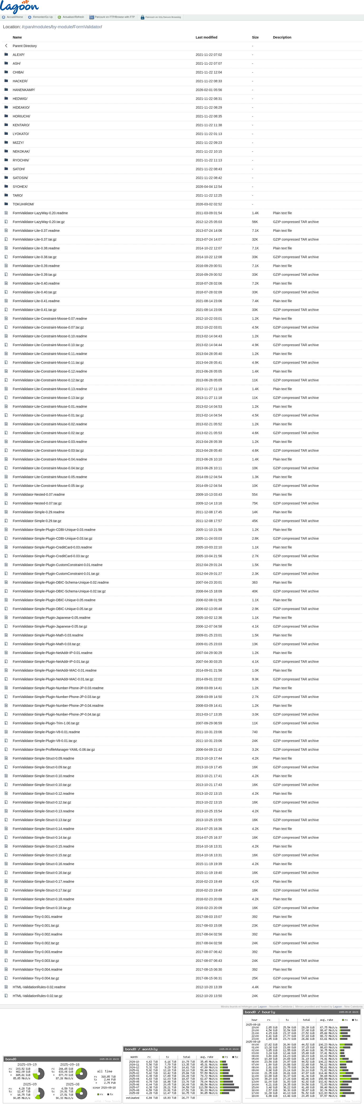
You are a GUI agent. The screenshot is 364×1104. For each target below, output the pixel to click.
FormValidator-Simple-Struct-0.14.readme (43, 829)
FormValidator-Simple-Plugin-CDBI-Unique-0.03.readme (54, 530)
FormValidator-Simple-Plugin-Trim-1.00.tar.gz (46, 723)
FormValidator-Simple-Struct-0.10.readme (43, 776)
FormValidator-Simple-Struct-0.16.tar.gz (42, 873)
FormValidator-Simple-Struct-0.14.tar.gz (42, 837)
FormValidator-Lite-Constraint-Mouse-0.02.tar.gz (48, 433)
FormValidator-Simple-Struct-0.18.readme (43, 899)
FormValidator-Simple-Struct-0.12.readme (43, 793)
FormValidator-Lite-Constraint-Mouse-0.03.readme (50, 442)
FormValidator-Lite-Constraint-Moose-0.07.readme (50, 318)
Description (282, 37)
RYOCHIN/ (21, 160)
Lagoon (262, 1006)
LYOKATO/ (21, 134)
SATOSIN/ (20, 178)
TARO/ (18, 195)
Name (17, 37)
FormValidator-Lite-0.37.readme (36, 230)
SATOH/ (19, 169)
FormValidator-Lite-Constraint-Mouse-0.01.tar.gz (48, 415)
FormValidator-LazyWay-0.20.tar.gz (39, 222)
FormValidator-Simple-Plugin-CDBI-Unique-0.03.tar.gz (52, 538)
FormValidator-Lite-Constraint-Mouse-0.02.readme (50, 424)
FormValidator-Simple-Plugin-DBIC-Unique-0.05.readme (54, 600)
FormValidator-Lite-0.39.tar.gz (35, 274)
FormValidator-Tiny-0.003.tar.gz (36, 961)
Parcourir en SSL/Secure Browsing (163, 17)
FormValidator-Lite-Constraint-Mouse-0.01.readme (50, 406)
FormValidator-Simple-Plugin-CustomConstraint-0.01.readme (58, 565)
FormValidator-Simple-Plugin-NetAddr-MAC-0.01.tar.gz (53, 679)
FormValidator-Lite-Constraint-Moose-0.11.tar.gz (48, 362)
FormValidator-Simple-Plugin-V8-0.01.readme (46, 732)
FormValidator (87, 26)
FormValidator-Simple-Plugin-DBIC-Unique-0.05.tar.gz (52, 609)
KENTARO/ (21, 125)
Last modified (206, 37)
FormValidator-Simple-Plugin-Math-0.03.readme (48, 635)
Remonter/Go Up (43, 16)
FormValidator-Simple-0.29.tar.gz (37, 521)
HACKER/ (20, 81)
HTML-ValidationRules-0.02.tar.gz (37, 996)
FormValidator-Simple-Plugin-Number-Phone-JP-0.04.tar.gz (57, 714)
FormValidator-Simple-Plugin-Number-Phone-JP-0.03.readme (58, 688)
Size (255, 37)
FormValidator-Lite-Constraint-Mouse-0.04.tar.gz (48, 468)
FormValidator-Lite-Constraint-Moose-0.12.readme (50, 371)
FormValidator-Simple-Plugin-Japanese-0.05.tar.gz (50, 626)
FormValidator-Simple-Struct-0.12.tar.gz (42, 802)
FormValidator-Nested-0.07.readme (39, 494)
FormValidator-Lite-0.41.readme (36, 301)
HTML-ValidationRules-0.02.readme (39, 987)
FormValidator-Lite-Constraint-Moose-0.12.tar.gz (48, 380)
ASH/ (17, 63)
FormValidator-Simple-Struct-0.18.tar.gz (42, 908)
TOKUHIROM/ (23, 204)
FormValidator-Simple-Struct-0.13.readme (43, 811)
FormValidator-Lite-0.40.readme (36, 283)
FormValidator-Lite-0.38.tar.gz (35, 257)
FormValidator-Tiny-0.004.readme (37, 969)
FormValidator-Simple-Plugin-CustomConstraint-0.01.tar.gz (56, 574)
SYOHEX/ (20, 187)
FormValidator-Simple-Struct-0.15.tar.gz (42, 855)
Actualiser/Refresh (73, 16)
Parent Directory (25, 46)
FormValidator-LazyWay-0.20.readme (40, 213)
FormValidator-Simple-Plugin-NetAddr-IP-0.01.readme (52, 653)
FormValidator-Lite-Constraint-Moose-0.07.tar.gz (48, 327)
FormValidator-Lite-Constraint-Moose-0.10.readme (50, 336)
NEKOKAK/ (21, 151)
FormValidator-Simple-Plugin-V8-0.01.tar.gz (45, 741)
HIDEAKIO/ (21, 107)
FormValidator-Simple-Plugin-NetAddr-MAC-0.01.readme (55, 670)
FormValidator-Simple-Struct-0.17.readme (43, 881)
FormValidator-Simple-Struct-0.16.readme (43, 864)
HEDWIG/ (20, 99)
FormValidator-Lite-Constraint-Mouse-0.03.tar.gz (48, 450)
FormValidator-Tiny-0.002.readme (37, 934)
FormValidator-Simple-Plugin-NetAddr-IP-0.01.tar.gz (51, 661)
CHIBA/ (18, 72)
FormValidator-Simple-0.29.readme (39, 512)
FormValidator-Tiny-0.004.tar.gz (36, 978)
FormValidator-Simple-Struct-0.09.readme (43, 758)
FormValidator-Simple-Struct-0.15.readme (43, 846)
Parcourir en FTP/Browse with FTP (114, 16)
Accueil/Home (15, 16)
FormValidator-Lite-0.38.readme (36, 248)
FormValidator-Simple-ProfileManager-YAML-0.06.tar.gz (54, 749)
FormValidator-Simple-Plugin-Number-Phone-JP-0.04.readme (58, 705)
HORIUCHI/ (21, 116)
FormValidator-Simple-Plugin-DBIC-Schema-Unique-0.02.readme (61, 582)
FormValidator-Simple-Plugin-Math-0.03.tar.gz (46, 644)
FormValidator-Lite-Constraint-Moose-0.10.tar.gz (48, 345)
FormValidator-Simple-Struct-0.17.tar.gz (42, 890)
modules (42, 26)
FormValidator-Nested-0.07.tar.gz (37, 503)
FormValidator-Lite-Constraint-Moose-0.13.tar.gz (48, 398)
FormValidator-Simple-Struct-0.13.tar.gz (42, 820)
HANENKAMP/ (24, 90)
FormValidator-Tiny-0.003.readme (37, 952)
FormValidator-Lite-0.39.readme (36, 266)
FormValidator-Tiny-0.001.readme (37, 917)
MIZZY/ (18, 143)
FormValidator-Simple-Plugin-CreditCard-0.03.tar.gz (51, 556)
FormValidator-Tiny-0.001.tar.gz (36, 925)
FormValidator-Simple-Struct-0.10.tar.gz (42, 785)
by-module (62, 26)
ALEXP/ (18, 55)
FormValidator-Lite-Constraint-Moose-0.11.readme (50, 354)
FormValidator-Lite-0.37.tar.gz (35, 239)
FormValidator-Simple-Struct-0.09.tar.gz (42, 767)
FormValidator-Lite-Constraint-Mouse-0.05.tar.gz (48, 486)
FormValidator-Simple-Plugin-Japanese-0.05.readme (52, 618)
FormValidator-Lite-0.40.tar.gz (35, 292)
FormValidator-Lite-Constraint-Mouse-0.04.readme (50, 459)
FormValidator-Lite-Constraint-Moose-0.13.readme (50, 389)
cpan (28, 26)
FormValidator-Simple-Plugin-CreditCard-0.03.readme (52, 547)
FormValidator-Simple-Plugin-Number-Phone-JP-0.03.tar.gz (57, 697)
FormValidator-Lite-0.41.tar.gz (35, 310)
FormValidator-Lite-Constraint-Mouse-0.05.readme (50, 477)
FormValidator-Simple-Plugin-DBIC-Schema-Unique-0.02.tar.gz (59, 591)
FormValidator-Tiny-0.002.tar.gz (36, 943)
